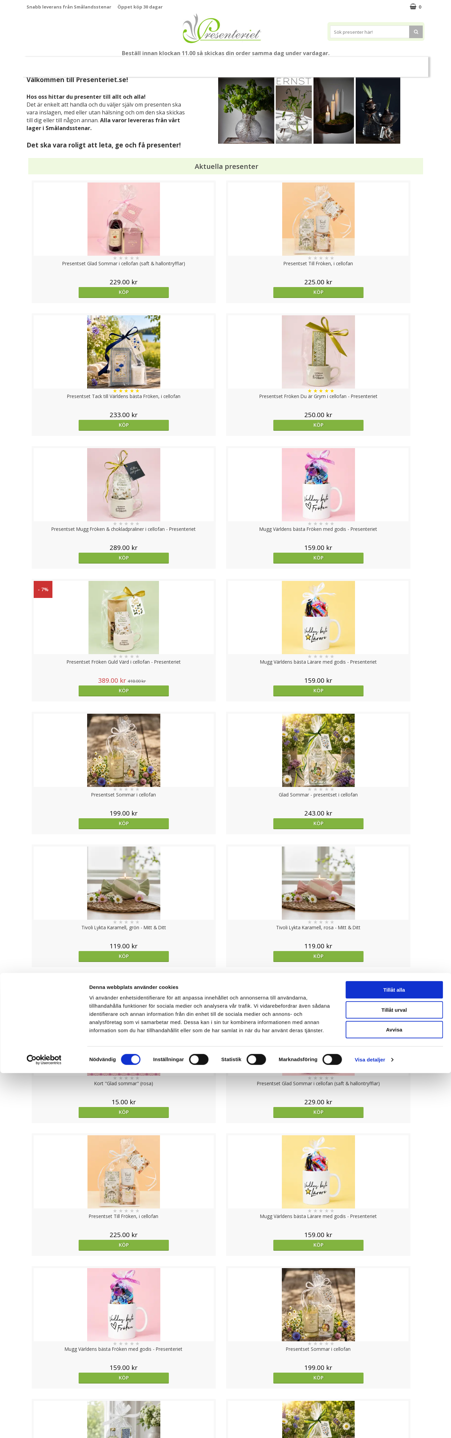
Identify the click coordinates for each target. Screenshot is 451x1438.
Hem (267, 63)
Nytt (48, 64)
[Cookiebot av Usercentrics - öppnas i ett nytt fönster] (44, 1425)
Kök (293, 63)
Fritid (319, 63)
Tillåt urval (394, 1375)
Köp (76, 292)
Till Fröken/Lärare (88, 63)
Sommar (155, 64)
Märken (375, 63)
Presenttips (233, 63)
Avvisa (394, 1394)
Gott (346, 63)
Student (127, 64)
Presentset (191, 63)
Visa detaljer (370, 1424)
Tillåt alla (394, 1355)
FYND (401, 64)
